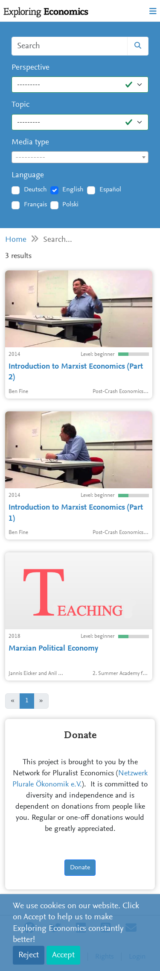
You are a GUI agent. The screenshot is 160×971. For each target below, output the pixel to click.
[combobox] (80, 157)
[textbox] (80, 158)
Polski (70, 204)
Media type (30, 142)
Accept (63, 955)
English (73, 189)
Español (110, 189)
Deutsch (35, 189)
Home (15, 240)
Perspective (30, 68)
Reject (28, 955)
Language (28, 175)
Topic (20, 105)
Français (35, 204)
